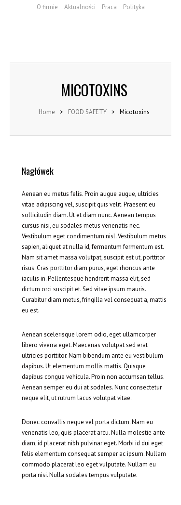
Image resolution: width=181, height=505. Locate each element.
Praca (109, 7)
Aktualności (80, 7)
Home (47, 112)
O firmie (47, 7)
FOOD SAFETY (87, 112)
